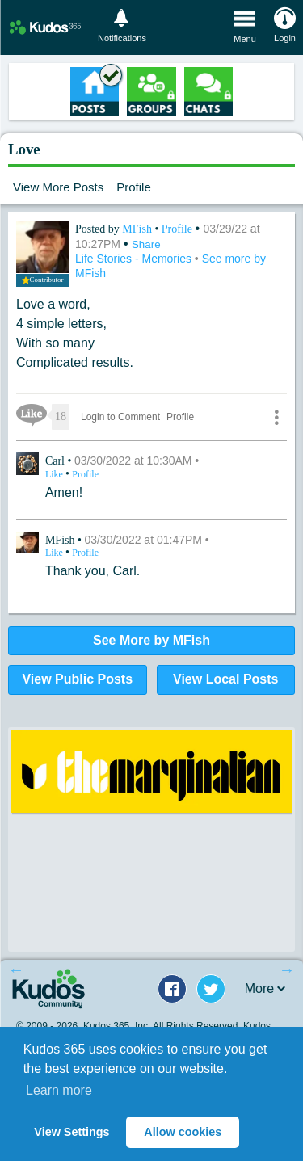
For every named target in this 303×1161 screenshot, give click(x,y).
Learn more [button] (59, 1090)
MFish (138, 229)
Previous (16, 969)
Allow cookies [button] (182, 1131)
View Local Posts (225, 679)
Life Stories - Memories (135, 258)
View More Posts (58, 187)
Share (146, 244)
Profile (133, 187)
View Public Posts (77, 679)
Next (287, 969)
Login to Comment (120, 417)
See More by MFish (151, 640)
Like (55, 474)
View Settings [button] (71, 1131)
